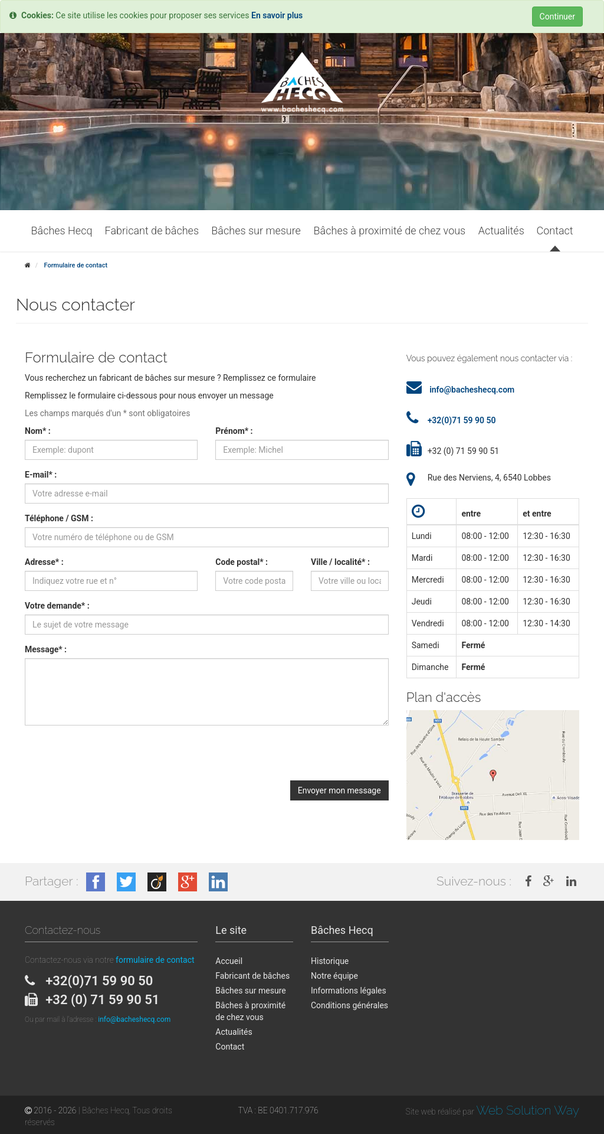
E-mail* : (41, 474)
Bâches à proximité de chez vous (250, 1011)
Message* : (46, 649)
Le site (231, 930)
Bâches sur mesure (250, 990)
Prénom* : (233, 431)
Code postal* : (241, 562)
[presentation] (114, 757)
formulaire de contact (155, 960)
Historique (330, 961)
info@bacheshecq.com (471, 389)
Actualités (233, 1032)
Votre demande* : (57, 605)
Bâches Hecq (342, 930)
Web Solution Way (527, 1110)
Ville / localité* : (340, 562)
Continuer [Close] (557, 16)
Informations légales (348, 990)
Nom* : (38, 431)
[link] (528, 881)
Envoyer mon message (339, 790)
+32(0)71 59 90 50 (462, 420)
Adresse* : (44, 562)
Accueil (228, 961)
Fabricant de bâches (252, 976)
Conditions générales (349, 1005)
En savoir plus (277, 15)
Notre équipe (334, 976)
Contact (229, 1046)
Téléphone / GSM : (59, 518)
